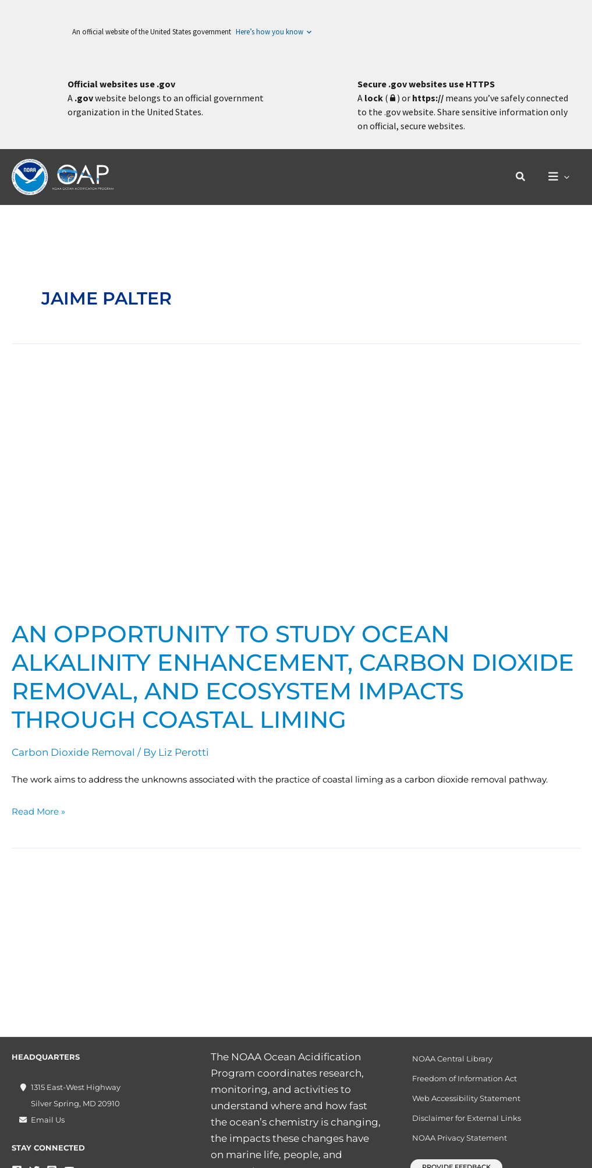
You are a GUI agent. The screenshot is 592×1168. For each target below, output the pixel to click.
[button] (524, 177)
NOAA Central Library (452, 1058)
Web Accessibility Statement (466, 1098)
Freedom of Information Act (464, 1078)
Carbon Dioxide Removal (73, 752)
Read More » (38, 810)
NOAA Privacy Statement (459, 1137)
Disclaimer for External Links (466, 1118)
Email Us (48, 1119)
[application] (566, 177)
